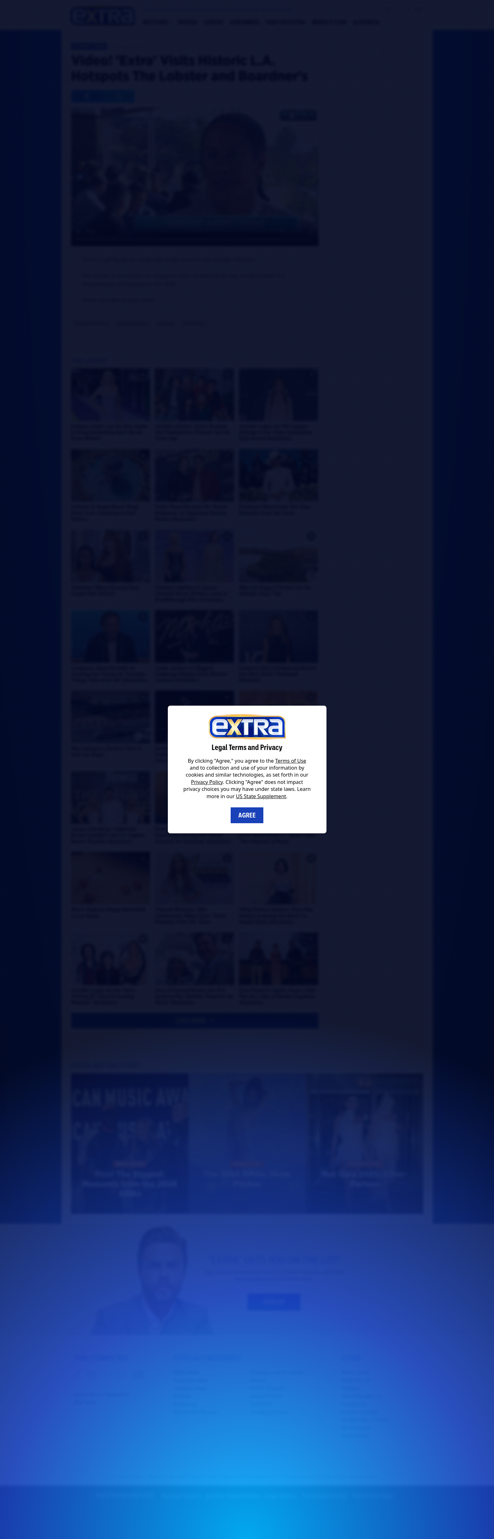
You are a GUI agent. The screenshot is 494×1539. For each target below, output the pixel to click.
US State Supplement (261, 796)
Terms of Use (290, 760)
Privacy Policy (207, 782)
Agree (247, 815)
